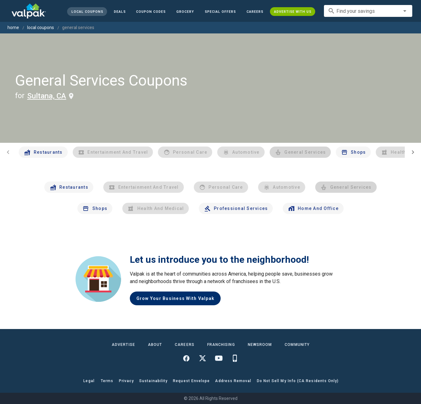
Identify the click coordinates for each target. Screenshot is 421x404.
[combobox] (368, 11)
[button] (220, 11)
